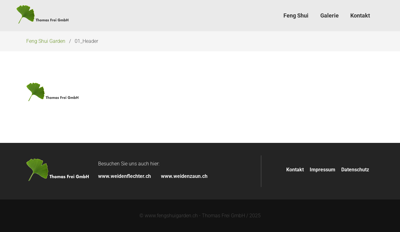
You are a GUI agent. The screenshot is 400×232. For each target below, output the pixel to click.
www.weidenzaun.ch (184, 176)
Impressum (322, 170)
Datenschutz (355, 170)
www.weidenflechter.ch (124, 176)
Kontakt (295, 170)
